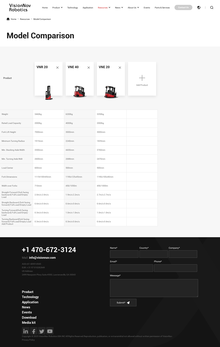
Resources (103, 7)
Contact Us (183, 7)
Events (147, 7)
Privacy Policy (28, 340)
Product (56, 7)
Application (88, 7)
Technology (72, 7)
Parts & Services (162, 7)
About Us (132, 7)
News (117, 7)
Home (45, 7)
